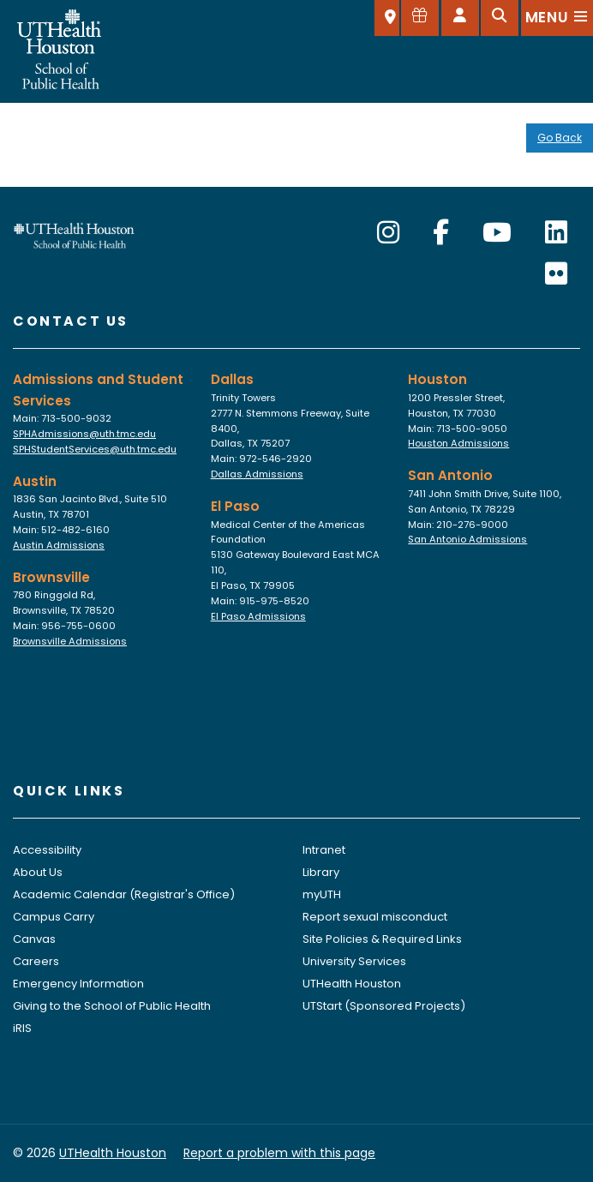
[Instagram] (388, 233)
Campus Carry (53, 917)
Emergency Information (78, 983)
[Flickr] (556, 274)
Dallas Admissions (257, 474)
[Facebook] (441, 233)
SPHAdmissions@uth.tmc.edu (84, 434)
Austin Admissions (59, 545)
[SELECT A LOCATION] (386, 18)
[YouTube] (497, 233)
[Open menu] (557, 18)
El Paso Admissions (258, 616)
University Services (354, 961)
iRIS (22, 1028)
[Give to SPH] (420, 18)
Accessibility (47, 850)
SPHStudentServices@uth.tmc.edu (95, 449)
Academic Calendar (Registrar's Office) (124, 894)
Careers (36, 961)
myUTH (321, 894)
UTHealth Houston (351, 983)
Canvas (34, 939)
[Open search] (499, 18)
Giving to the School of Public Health (112, 1006)
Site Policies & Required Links (382, 939)
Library (320, 872)
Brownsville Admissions (70, 641)
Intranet (323, 850)
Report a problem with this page (279, 1152)
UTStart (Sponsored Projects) (383, 1006)
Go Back (559, 137)
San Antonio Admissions (467, 539)
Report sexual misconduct (374, 917)
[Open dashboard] (460, 18)
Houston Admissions (458, 443)
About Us (38, 872)
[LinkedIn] (556, 233)
